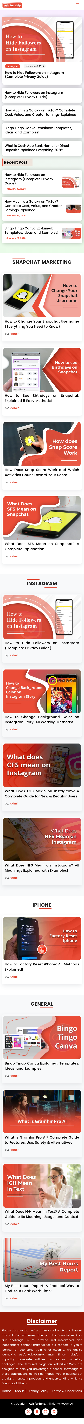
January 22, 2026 (16, 238)
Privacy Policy (38, 1391)
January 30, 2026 (35, 66)
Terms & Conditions (67, 1391)
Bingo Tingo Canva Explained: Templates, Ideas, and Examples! (38, 130)
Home (6, 1391)
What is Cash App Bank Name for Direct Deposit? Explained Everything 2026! (37, 147)
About (19, 1391)
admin (14, 334)
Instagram (13, 66)
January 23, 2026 (16, 215)
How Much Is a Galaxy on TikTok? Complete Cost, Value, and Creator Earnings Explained (40, 112)
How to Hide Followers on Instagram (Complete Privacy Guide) (34, 74)
